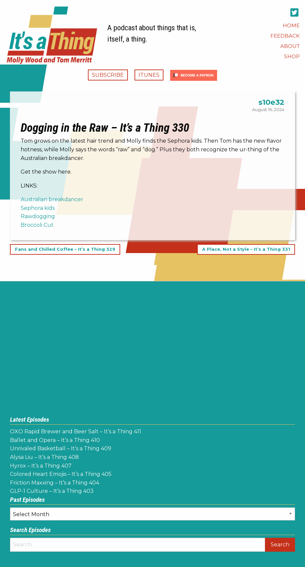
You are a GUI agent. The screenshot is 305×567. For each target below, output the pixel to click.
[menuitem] (291, 25)
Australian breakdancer (52, 199)
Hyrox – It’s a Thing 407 (41, 466)
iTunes (149, 75)
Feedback (285, 36)
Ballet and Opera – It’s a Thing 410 (55, 440)
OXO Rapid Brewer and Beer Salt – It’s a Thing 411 (75, 431)
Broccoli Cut (37, 225)
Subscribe (108, 75)
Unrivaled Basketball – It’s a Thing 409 (60, 448)
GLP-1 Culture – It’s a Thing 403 (52, 491)
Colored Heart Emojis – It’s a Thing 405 (61, 474)
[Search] (137, 545)
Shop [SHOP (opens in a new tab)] (292, 56)
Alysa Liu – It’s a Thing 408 (44, 457)
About (290, 46)
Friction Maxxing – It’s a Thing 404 (54, 483)
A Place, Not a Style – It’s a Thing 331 (246, 249)
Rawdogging (38, 216)
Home (291, 25)
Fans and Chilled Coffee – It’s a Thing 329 (65, 249)
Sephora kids (38, 208)
